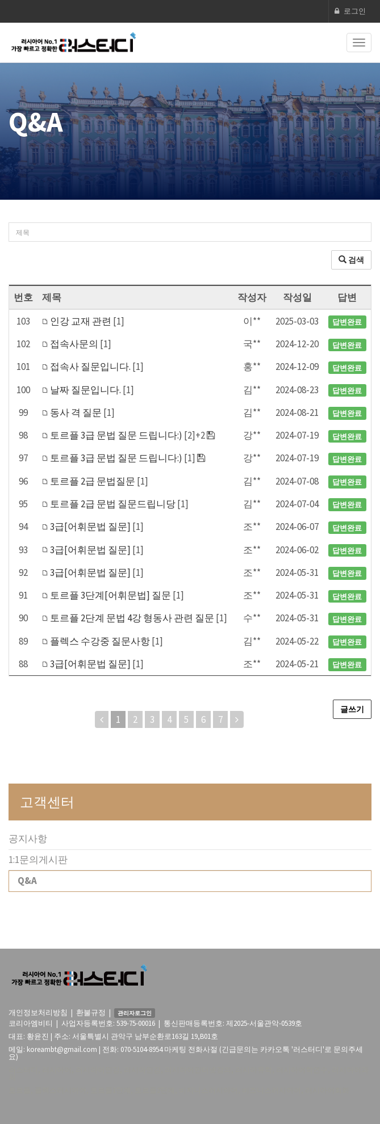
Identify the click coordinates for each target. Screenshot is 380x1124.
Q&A (27, 880)
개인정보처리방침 (38, 1012)
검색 (351, 260)
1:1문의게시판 (38, 859)
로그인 (350, 11)
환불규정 (91, 1012)
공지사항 (28, 838)
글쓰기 (352, 709)
